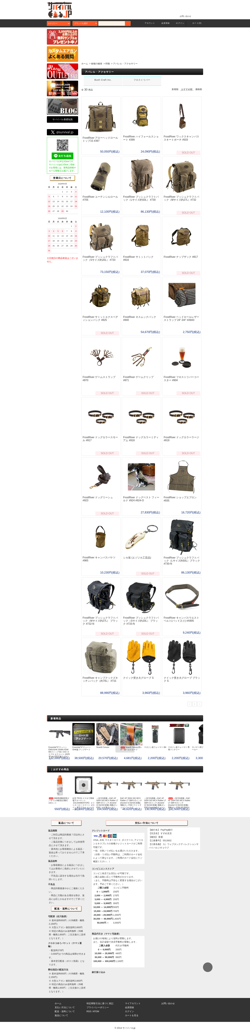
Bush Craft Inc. (103, 80)
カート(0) (195, 23)
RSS (89, 1011)
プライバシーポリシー (98, 1007)
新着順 (175, 89)
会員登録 (164, 23)
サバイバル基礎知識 (62, 119)
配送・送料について (65, 1011)
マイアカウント (133, 1003)
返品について (61, 1015)
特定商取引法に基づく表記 (100, 1003)
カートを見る (131, 1015)
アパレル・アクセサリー (125, 63)
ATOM (96, 1011)
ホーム (84, 63)
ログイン (178, 23)
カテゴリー (58, 23)
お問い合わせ (183, 16)
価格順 (198, 89)
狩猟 (107, 63)
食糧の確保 (96, 63)
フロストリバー (142, 80)
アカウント (148, 23)
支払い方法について (65, 1007)
